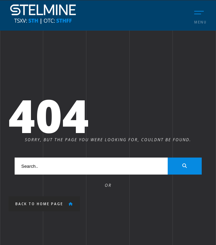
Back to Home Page (44, 203)
